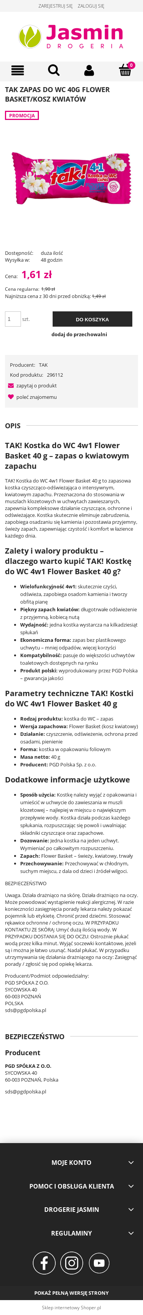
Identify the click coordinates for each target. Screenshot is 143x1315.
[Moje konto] (90, 70)
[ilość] (13, 319)
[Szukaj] (54, 70)
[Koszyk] (125, 70)
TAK (43, 364)
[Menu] (18, 70)
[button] (31, 385)
